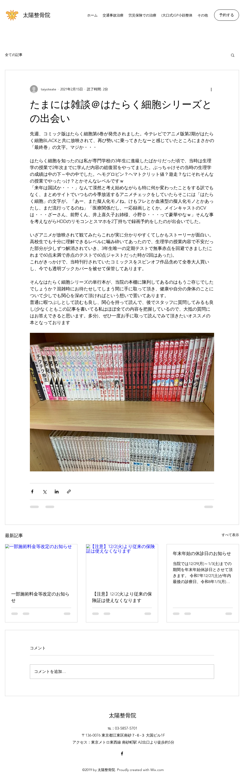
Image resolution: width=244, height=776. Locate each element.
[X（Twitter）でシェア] (44, 491)
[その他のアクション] (211, 89)
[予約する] (226, 15)
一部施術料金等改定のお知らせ (40, 597)
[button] (232, 55)
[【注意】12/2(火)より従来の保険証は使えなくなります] (122, 564)
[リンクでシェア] (68, 491)
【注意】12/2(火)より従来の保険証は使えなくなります (122, 597)
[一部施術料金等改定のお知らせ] (41, 564)
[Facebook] (122, 753)
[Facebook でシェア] (32, 491)
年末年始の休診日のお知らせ (202, 553)
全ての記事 (13, 54)
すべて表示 (230, 535)
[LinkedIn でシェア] (56, 491)
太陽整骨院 (36, 15)
